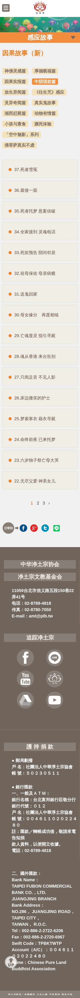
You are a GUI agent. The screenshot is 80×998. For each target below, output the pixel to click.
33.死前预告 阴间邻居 (34, 252)
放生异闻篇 (15, 92)
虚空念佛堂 (54, 678)
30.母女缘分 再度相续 (36, 315)
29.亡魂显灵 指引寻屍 (34, 335)
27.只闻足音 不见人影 (34, 377)
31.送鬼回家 (25, 294)
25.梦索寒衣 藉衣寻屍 (34, 418)
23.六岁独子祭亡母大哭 (36, 460)
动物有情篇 (45, 113)
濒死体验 (42, 124)
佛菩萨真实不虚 (19, 145)
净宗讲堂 (54, 700)
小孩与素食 (15, 124)
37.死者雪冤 (25, 169)
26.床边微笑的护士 (32, 398)
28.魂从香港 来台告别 (34, 356)
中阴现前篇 (45, 81)
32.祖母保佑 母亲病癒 (34, 273)
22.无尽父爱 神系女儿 (34, 481)
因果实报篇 (15, 81)
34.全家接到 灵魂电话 (34, 231)
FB (25, 657)
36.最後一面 (25, 190)
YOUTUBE (25, 678)
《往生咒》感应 (49, 92)
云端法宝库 (25, 700)
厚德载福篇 (45, 71)
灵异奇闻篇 (15, 102)
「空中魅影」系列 (21, 134)
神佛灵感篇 (15, 71)
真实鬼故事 (45, 102)
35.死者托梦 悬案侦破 (34, 211)
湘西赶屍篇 (15, 113)
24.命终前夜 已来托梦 (34, 439)
